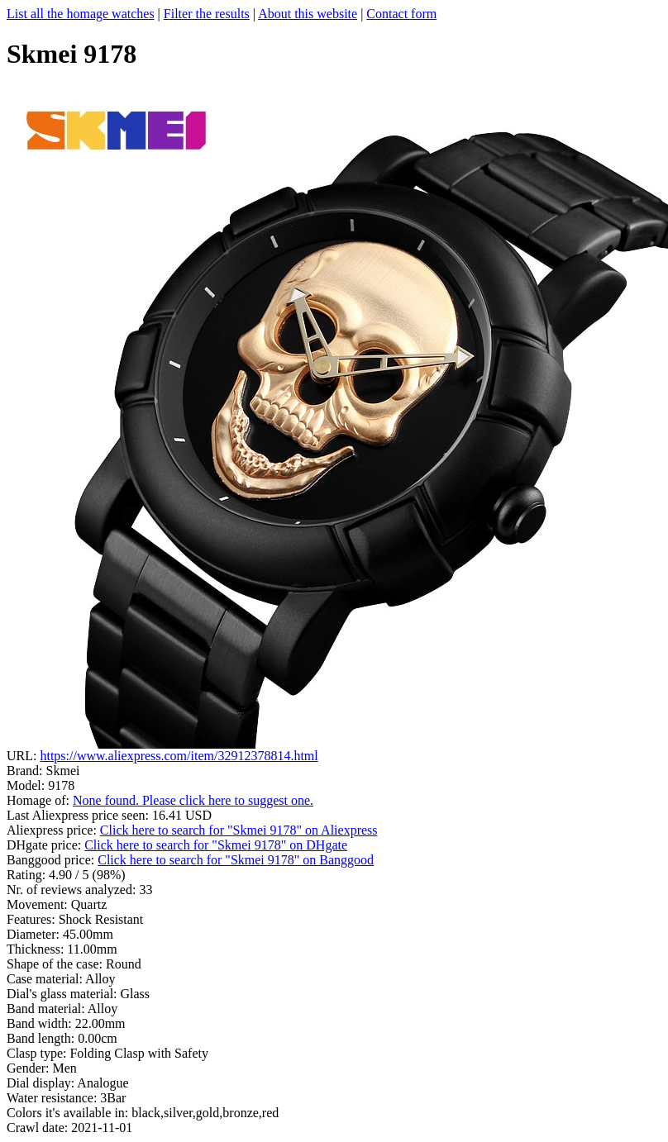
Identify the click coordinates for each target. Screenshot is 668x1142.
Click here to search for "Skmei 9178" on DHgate (215, 845)
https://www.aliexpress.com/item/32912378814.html (178, 756)
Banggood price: (52, 860)
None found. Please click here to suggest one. (193, 800)
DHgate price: (45, 845)
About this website (307, 14)
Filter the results (207, 14)
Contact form (401, 14)
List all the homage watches (81, 14)
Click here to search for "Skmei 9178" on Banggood (236, 860)
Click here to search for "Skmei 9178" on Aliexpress (239, 830)
